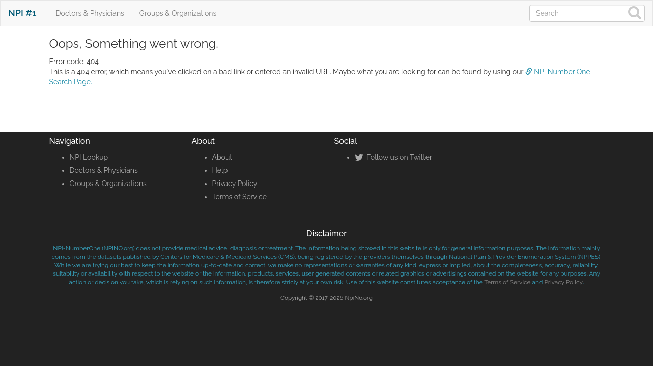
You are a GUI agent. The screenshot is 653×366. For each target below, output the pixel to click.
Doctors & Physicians (90, 13)
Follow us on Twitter (393, 157)
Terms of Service (239, 197)
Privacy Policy (235, 183)
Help (220, 170)
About (222, 157)
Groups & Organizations (177, 13)
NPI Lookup (89, 157)
